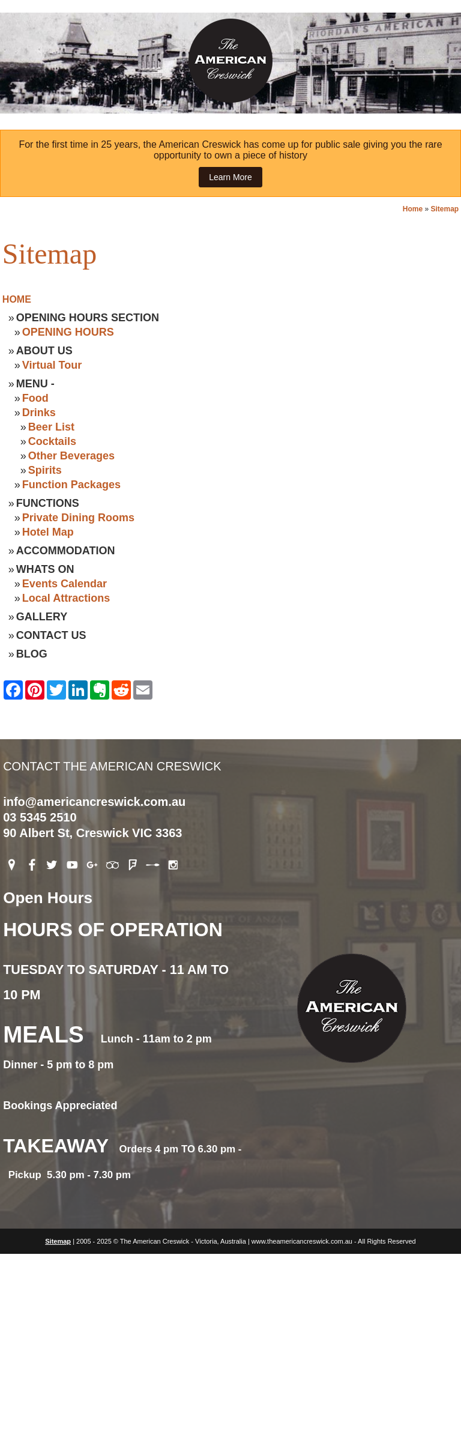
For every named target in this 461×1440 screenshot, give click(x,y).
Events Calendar (64, 584)
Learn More (230, 177)
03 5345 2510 (39, 817)
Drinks (39, 413)
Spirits (45, 470)
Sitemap (444, 209)
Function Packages (71, 485)
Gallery (41, 617)
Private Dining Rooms (78, 518)
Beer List (51, 427)
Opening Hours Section (87, 318)
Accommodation (65, 551)
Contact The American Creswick (230, 716)
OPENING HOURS (68, 332)
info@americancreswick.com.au (94, 801)
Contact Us (51, 635)
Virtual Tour (52, 365)
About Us (44, 351)
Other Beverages (71, 456)
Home (413, 209)
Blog (31, 654)
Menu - (35, 384)
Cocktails (52, 441)
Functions (47, 503)
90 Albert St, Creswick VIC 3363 (92, 832)
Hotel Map (48, 532)
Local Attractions (66, 598)
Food (35, 398)
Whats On (45, 569)
